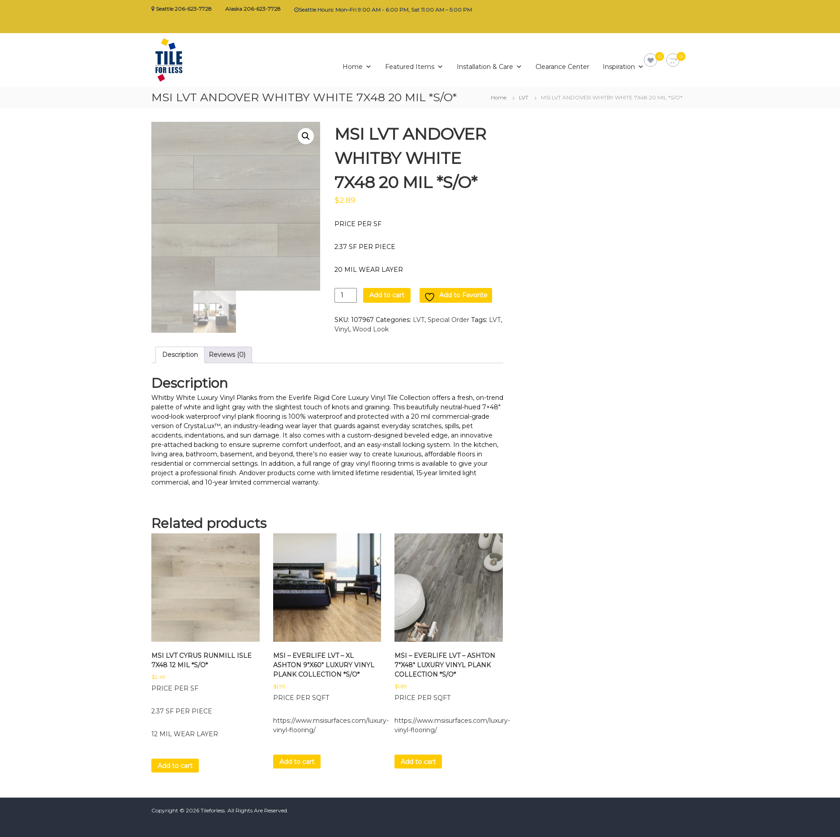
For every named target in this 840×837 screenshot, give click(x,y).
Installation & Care (489, 64)
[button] (306, 136)
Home (357, 64)
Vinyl (341, 329)
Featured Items (414, 64)
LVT (523, 97)
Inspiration (623, 64)
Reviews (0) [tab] (227, 355)
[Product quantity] (345, 295)
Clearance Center (562, 66)
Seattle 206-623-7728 (184, 8)
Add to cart (386, 295)
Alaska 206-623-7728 (253, 8)
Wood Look (370, 329)
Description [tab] (180, 355)
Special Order (448, 320)
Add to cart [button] (175, 766)
